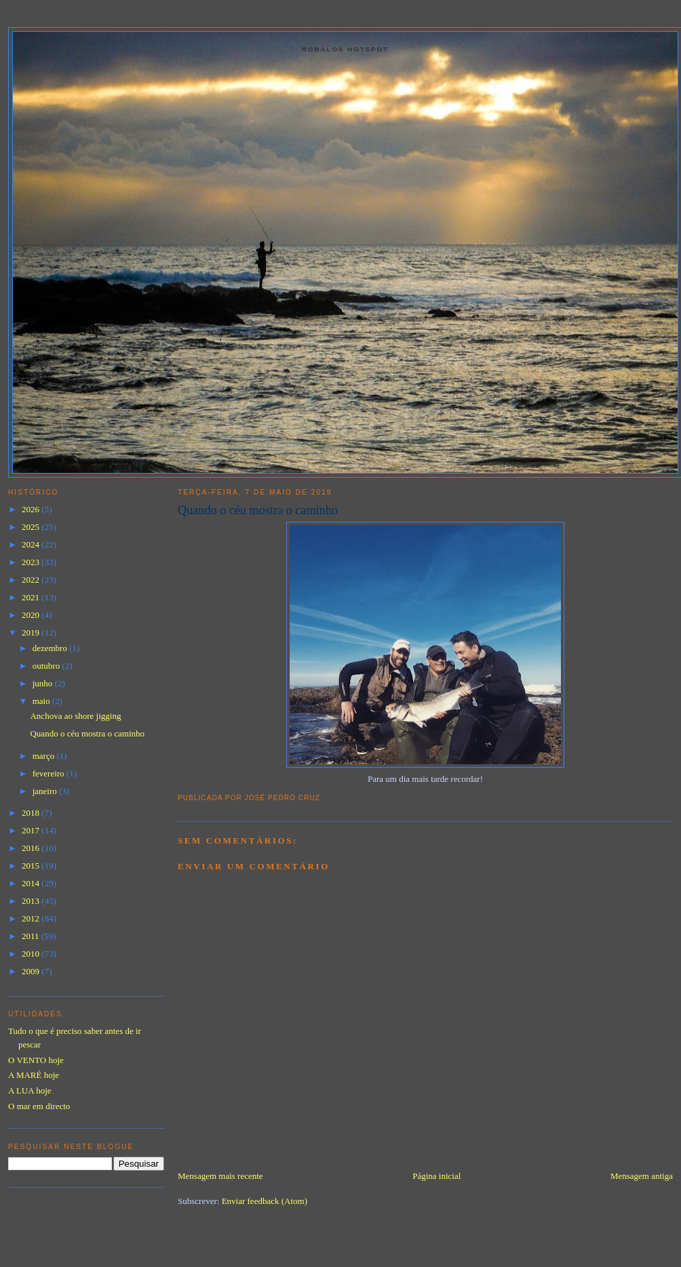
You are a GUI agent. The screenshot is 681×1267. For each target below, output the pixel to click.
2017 (31, 830)
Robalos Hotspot (345, 49)
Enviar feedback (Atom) (264, 1201)
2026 (31, 509)
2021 (31, 597)
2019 (31, 632)
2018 (31, 813)
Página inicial (436, 1176)
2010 (31, 954)
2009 (31, 971)
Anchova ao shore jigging (75, 716)
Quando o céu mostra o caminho (258, 510)
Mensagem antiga (641, 1176)
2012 (31, 918)
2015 (31, 865)
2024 (31, 544)
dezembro (51, 648)
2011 (31, 936)
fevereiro (49, 773)
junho (44, 683)
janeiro (46, 791)
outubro (47, 666)
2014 (31, 883)
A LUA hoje (30, 1090)
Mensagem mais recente (220, 1176)
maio (42, 701)
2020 (31, 615)
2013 (31, 901)
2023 (31, 562)
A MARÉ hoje (33, 1075)
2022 (31, 580)
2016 (31, 848)
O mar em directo (39, 1106)
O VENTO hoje (36, 1060)
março (45, 756)
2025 (31, 527)
